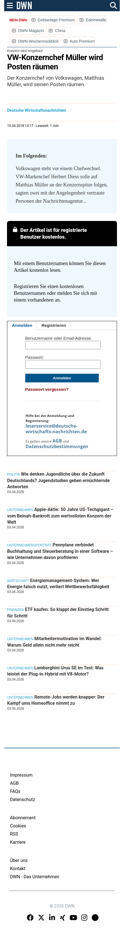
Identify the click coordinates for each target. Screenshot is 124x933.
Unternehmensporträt (29, 545)
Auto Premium (82, 41)
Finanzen (15, 610)
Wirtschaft (18, 581)
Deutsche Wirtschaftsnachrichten (36, 110)
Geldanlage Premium (56, 20)
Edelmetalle (96, 20)
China (60, 30)
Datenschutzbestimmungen (57, 446)
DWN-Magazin (31, 30)
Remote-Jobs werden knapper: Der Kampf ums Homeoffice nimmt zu (55, 700)
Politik (13, 474)
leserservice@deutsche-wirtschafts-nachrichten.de (56, 429)
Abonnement (22, 817)
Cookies (18, 826)
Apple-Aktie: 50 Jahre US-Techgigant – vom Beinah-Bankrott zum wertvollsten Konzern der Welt (60, 516)
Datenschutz (22, 799)
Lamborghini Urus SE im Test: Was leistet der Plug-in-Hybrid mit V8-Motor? (55, 671)
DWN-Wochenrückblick (38, 41)
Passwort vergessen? (46, 389)
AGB (57, 441)
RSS (14, 834)
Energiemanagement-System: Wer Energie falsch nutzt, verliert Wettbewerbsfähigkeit (58, 583)
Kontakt (17, 868)
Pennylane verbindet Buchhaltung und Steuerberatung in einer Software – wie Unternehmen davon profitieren (60, 551)
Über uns (18, 860)
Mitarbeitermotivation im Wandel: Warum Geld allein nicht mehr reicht (54, 641)
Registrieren (54, 325)
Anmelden (22, 325)
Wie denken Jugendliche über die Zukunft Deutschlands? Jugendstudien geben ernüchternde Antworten (58, 480)
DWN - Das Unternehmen (34, 876)
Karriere (18, 842)
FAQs (15, 791)
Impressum (21, 775)
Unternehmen (20, 510)
